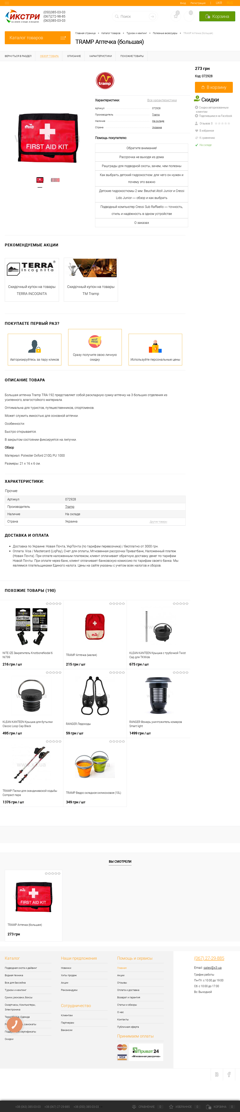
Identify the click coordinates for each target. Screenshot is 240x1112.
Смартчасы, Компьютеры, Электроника (20, 1007)
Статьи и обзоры (127, 1004)
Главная (122, 967)
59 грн (74, 733)
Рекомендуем (69, 990)
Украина (157, 127)
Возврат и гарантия (128, 997)
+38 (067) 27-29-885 (57, 1106)
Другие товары (158, 521)
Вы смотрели (120, 861)
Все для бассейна (15, 982)
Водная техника (14, 975)
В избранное (204, 130)
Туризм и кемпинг (15, 990)
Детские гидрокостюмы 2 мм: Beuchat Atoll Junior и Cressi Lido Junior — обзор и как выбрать (141, 194)
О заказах (141, 223)
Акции (64, 982)
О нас (120, 1012)
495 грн (12, 733)
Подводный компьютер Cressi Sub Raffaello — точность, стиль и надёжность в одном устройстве (141, 210)
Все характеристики (162, 100)
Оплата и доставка (128, 990)
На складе (158, 120)
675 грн (139, 664)
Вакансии (66, 1030)
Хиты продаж (69, 975)
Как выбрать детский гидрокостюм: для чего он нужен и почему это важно (141, 178)
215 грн (75, 664)
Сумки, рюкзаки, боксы (18, 997)
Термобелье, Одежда (17, 1016)
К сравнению (205, 138)
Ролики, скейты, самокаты (20, 1024)
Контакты (123, 1019)
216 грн (12, 664)
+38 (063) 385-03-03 (28, 1106)
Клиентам (67, 1015)
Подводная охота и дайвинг (21, 967)
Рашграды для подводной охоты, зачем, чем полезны (141, 166)
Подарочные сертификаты (20, 1031)
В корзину (214, 87)
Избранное (185, 1106)
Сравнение (147, 1106)
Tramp (156, 114)
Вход (183, 3)
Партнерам (67, 1022)
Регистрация (198, 3)
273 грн (202, 68)
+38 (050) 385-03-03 (86, 1106)
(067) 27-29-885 (209, 958)
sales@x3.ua (213, 968)
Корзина (220, 1106)
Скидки (9, 1039)
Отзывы (122, 982)
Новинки (66, 967)
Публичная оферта (128, 1026)
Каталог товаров (38, 37)
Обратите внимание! (142, 148)
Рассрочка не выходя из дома (141, 157)
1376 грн (13, 802)
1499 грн (140, 733)
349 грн (75, 802)
